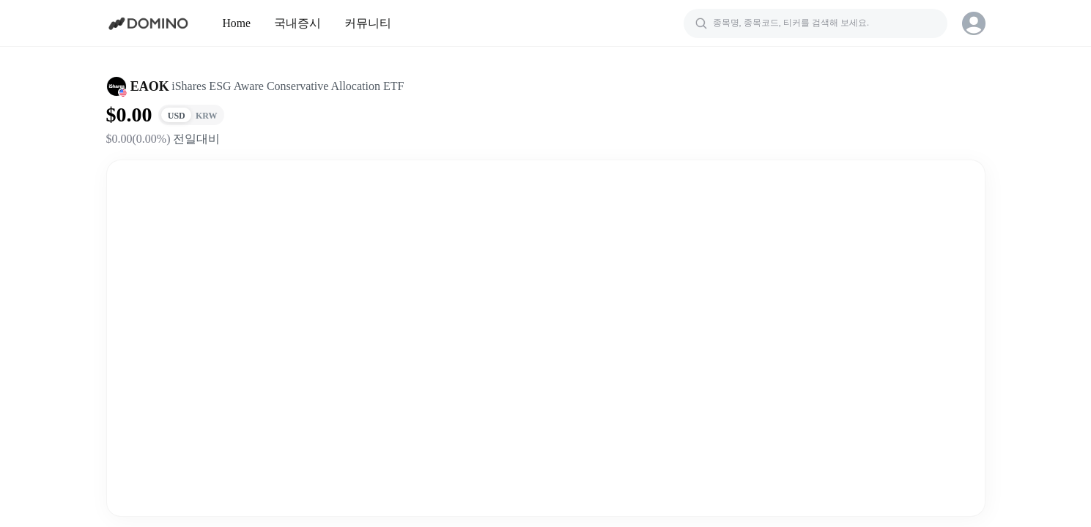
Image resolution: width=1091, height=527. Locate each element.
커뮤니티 (367, 23)
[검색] (815, 23)
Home (237, 23)
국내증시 (297, 23)
